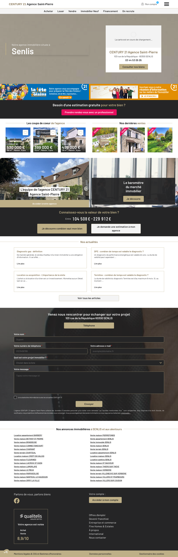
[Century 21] (31, 4)
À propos (94, 530)
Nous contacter (97, 537)
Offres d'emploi (97, 515)
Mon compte (149, 4)
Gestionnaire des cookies (151, 553)
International (96, 533)
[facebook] (16, 501)
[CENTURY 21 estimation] (133, 92)
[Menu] (166, 4)
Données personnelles (100, 553)
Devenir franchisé (99, 518)
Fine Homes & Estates (101, 526)
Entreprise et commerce (102, 522)
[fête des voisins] (44, 92)
